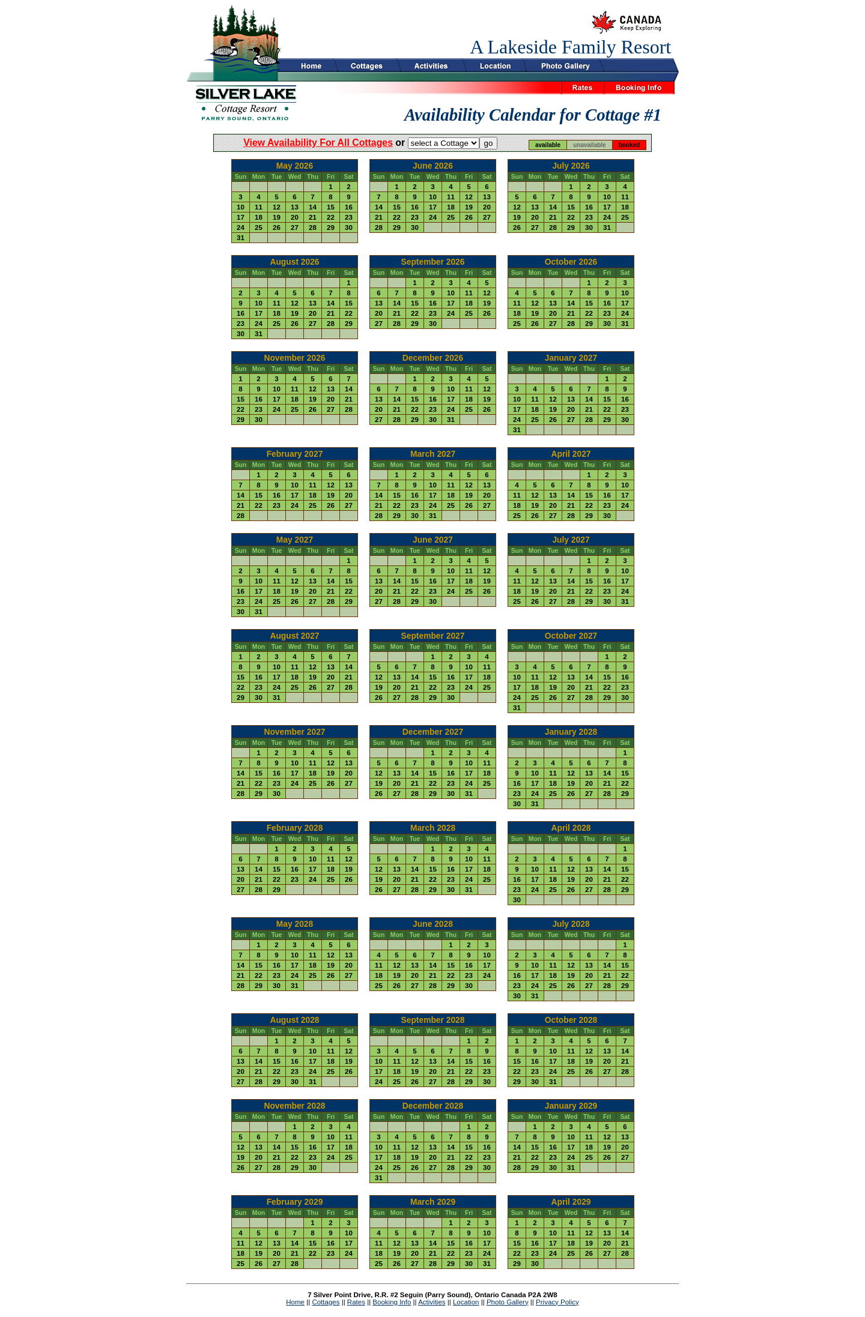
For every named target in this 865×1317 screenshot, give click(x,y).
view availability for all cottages (318, 142)
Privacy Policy (557, 1302)
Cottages (325, 1302)
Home (295, 1302)
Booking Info (391, 1302)
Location (466, 1302)
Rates (356, 1302)
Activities (431, 1302)
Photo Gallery (508, 1302)
